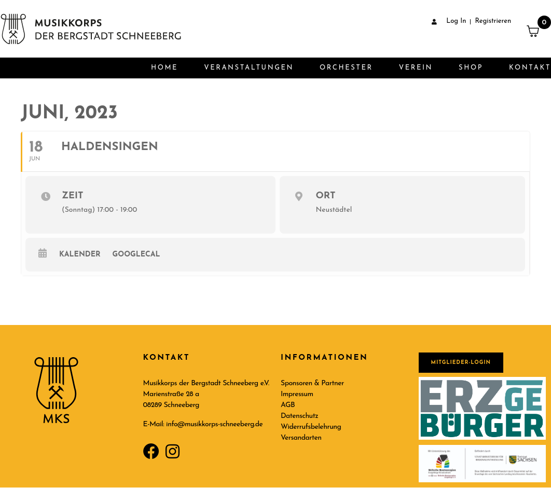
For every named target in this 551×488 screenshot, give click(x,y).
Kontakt (530, 67)
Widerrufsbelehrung (311, 427)
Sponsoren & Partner (312, 383)
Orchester (346, 67)
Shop (471, 67)
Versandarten (301, 438)
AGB (288, 405)
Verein (416, 67)
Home (164, 67)
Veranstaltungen (249, 67)
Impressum (297, 394)
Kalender (80, 255)
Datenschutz (299, 416)
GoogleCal (136, 255)
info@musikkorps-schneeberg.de (214, 424)
